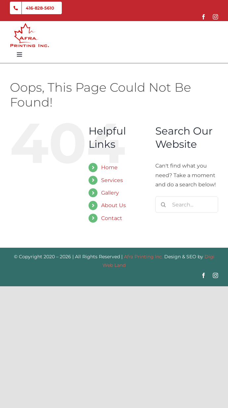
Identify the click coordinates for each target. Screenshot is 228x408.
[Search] (163, 204)
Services (112, 180)
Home (109, 167)
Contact (111, 218)
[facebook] (203, 16)
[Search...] (186, 204)
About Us (113, 205)
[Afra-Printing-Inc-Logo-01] (29, 25)
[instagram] (215, 16)
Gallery (110, 193)
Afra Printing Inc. (143, 257)
